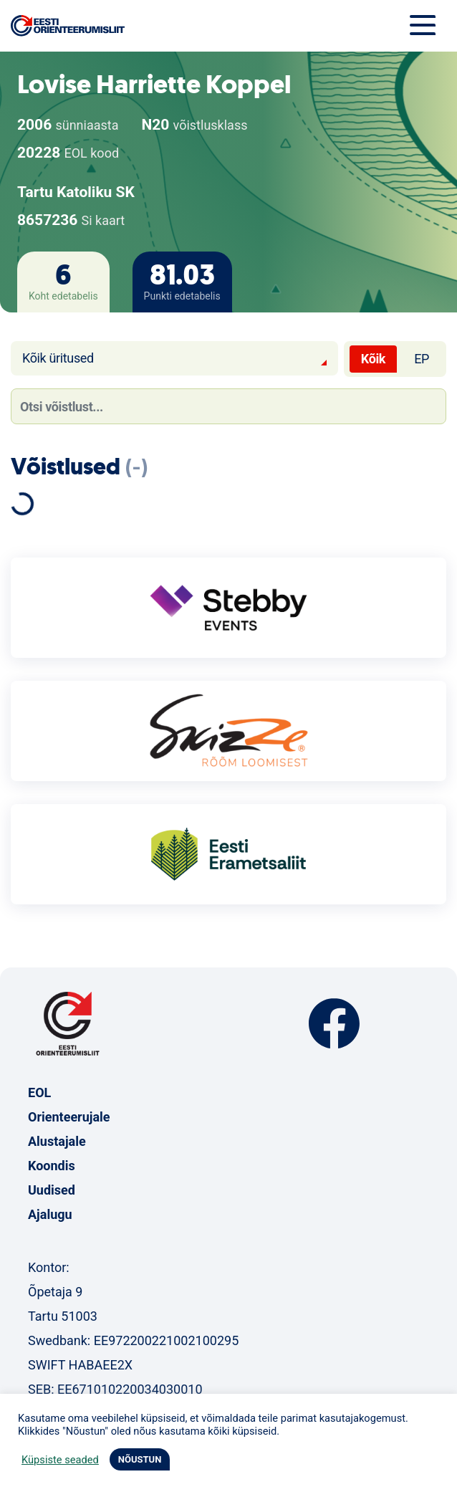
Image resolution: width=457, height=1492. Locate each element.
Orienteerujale (69, 1116)
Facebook (334, 1023)
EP (421, 358)
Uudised (51, 1189)
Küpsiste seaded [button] (60, 1459)
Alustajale (57, 1141)
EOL (39, 1092)
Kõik (373, 358)
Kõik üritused (58, 357)
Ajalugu (50, 1214)
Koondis (51, 1165)
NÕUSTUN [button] (140, 1459)
